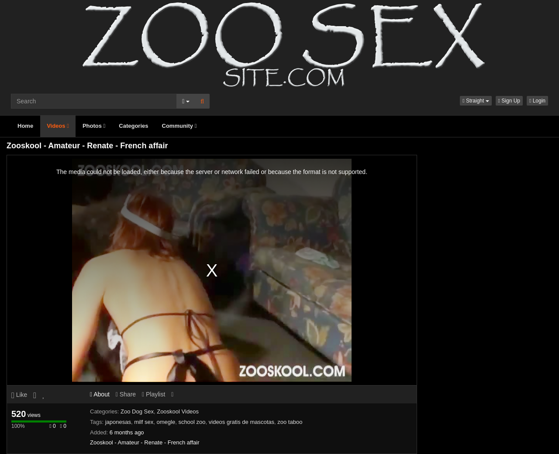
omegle (166, 422)
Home (25, 126)
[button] (475, 101)
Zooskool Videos (178, 411)
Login (537, 101)
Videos (58, 126)
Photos (94, 126)
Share (126, 394)
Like (19, 394)
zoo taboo (289, 422)
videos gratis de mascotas (241, 422)
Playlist (153, 394)
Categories (133, 126)
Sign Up (509, 101)
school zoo (191, 422)
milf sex (143, 422)
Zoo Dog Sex (137, 411)
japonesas (118, 422)
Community (179, 126)
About (100, 394)
